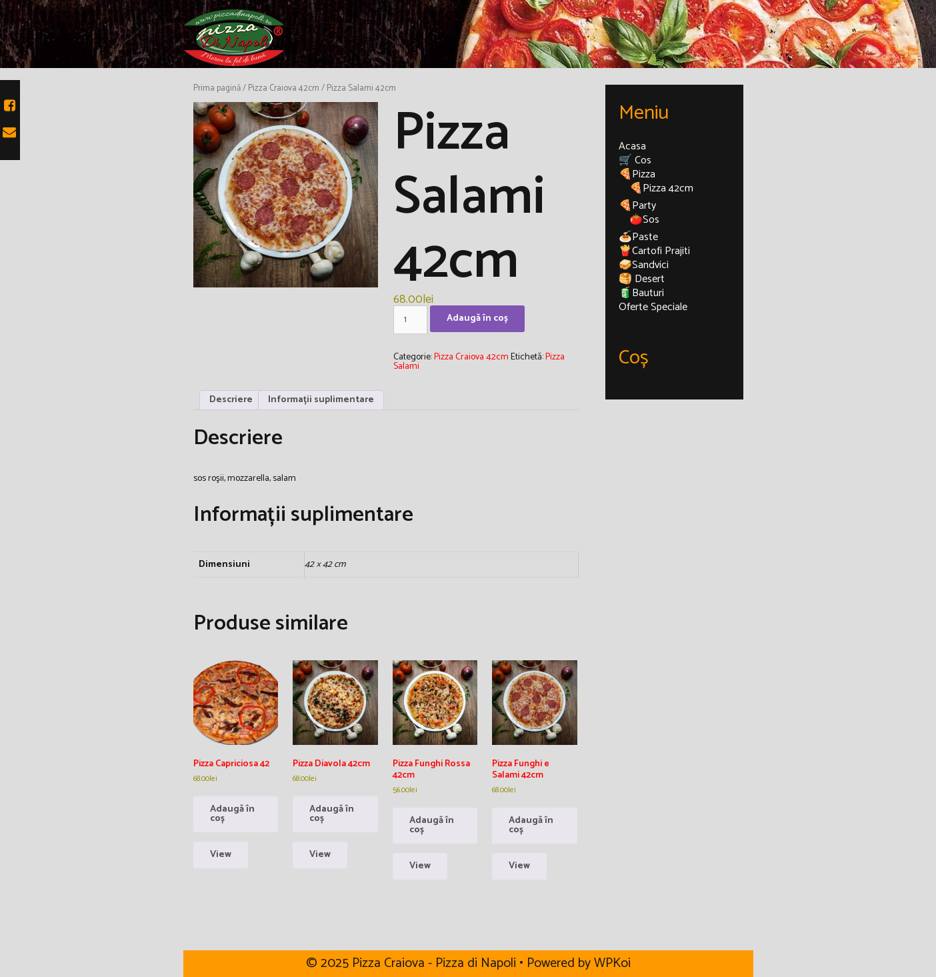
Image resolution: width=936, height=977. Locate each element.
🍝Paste (638, 237)
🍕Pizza (637, 174)
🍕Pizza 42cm (661, 188)
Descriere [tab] (231, 399)
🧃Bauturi (641, 293)
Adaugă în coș (477, 318)
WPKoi (612, 963)
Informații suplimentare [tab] (321, 399)
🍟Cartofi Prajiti (654, 251)
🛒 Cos (635, 160)
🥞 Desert (642, 279)
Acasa (632, 146)
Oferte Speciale (653, 307)
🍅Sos (644, 220)
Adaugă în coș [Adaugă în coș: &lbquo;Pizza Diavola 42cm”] (331, 814)
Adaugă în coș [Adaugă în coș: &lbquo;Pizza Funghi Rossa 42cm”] (431, 825)
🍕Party (637, 206)
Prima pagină (217, 88)
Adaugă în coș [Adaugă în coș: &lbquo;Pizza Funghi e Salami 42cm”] (531, 825)
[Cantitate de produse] (410, 319)
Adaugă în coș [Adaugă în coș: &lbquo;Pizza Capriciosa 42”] (232, 814)
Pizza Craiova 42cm (283, 88)
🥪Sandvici (644, 265)
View (220, 854)
